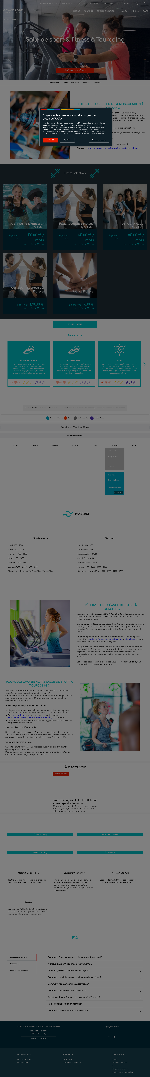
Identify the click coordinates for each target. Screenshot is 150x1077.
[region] (75, 127)
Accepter (50, 140)
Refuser (67, 140)
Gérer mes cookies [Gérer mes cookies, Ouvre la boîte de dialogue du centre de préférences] (99, 140)
